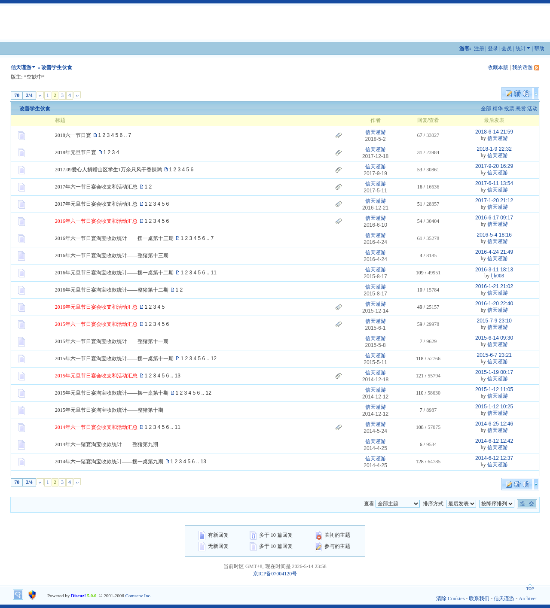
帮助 (539, 49)
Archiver (528, 599)
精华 (497, 109)
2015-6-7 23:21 (494, 355)
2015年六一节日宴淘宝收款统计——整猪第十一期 (111, 341)
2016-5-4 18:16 (494, 235)
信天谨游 (21, 67)
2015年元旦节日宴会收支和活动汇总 (96, 376)
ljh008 (497, 276)
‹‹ (40, 94)
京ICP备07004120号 (275, 574)
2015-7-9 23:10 (494, 321)
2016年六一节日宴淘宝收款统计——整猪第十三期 (111, 255)
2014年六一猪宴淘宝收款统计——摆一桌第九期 (109, 462)
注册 (479, 49)
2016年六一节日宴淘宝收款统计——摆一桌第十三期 (114, 238)
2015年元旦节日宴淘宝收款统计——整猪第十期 (109, 410)
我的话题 (522, 67)
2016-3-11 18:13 (494, 270)
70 (17, 95)
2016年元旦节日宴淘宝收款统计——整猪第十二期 (111, 290)
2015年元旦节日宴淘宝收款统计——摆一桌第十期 (111, 393)
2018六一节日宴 (73, 135)
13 (177, 376)
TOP (530, 589)
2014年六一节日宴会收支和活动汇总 (96, 427)
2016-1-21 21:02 (494, 286)
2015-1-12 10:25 (494, 407)
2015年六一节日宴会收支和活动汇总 (96, 324)
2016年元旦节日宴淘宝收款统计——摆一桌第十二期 (114, 273)
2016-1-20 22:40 (494, 304)
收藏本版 (498, 67)
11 (214, 273)
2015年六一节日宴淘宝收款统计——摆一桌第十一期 (114, 359)
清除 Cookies (450, 599)
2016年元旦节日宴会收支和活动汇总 (96, 307)
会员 (506, 49)
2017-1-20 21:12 (494, 201)
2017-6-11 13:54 (494, 183)
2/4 (29, 95)
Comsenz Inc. (138, 595)
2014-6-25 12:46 (494, 424)
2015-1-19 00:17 (494, 372)
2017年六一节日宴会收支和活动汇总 (96, 187)
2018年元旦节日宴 (75, 152)
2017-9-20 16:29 (494, 166)
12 (214, 359)
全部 (486, 109)
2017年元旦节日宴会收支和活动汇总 (96, 204)
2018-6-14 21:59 (494, 132)
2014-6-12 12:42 (494, 441)
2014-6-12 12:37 (494, 458)
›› (77, 94)
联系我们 (479, 599)
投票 (509, 109)
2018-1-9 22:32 (494, 149)
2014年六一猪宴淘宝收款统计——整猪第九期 (106, 444)
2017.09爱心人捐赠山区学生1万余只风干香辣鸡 (108, 170)
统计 (521, 49)
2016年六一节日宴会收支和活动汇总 (96, 221)
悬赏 (521, 109)
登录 (493, 49)
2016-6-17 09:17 (494, 218)
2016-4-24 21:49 (494, 252)
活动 (532, 109)
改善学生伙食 (34, 109)
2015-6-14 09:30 (494, 338)
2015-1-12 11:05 (494, 389)
